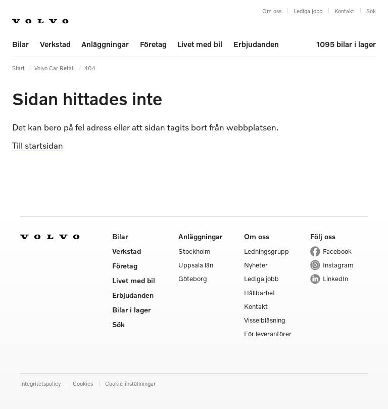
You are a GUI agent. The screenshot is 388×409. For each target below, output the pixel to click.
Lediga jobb (308, 10)
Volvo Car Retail (54, 67)
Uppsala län (195, 265)
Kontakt (344, 10)
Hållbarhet (259, 293)
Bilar (20, 44)
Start (18, 67)
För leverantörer (268, 334)
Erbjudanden (256, 44)
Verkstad (55, 44)
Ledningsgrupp (266, 251)
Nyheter (256, 265)
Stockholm (194, 251)
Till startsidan (37, 145)
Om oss (271, 10)
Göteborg (192, 279)
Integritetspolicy (40, 383)
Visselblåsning (264, 320)
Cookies (83, 383)
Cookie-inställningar (130, 383)
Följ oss (322, 236)
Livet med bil (199, 44)
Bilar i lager (131, 309)
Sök (371, 10)
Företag (153, 44)
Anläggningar (105, 44)
